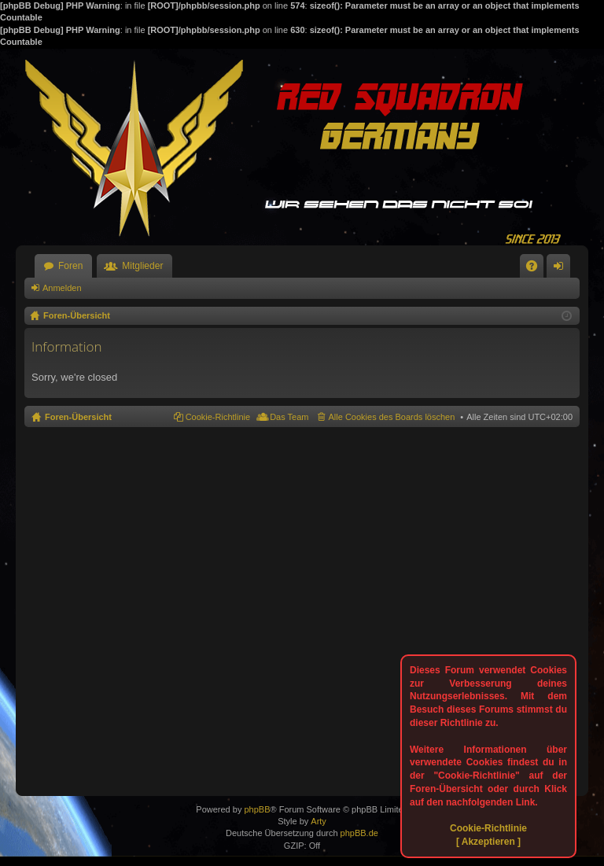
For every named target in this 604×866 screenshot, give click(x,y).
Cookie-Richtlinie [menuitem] (218, 417)
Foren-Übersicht (78, 417)
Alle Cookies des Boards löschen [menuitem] (392, 417)
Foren (70, 265)
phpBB (257, 809)
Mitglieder (142, 265)
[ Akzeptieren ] (488, 841)
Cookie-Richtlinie (488, 828)
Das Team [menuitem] (289, 417)
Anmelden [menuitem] (562, 269)
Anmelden (62, 288)
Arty (318, 821)
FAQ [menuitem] (536, 269)
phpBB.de (359, 833)
